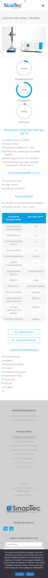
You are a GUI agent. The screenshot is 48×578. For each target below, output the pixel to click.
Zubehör (23, 484)
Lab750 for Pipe (23, 462)
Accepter (19, 574)
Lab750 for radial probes (23, 458)
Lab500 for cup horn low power (23, 445)
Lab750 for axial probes (23, 454)
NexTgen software (23, 495)
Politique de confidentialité (24, 570)
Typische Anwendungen (23, 420)
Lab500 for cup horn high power (23, 450)
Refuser (30, 574)
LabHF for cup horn (23, 466)
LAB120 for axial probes (23, 437)
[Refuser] (45, 563)
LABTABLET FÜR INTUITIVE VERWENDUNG (23, 489)
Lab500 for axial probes (23, 441)
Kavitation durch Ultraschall (23, 416)
